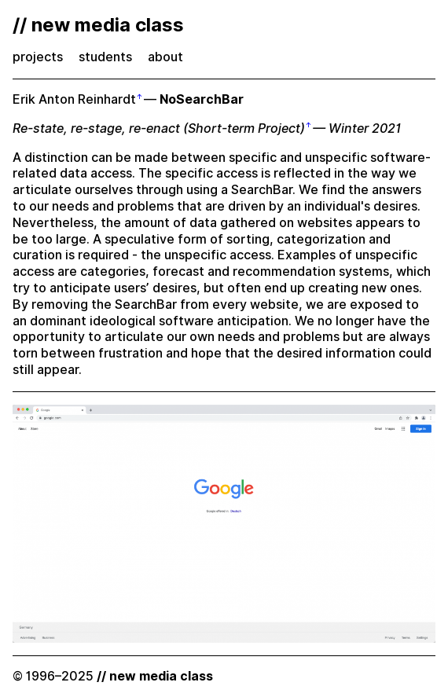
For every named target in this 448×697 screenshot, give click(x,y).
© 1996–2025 (113, 676)
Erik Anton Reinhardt (74, 99)
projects (38, 57)
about (165, 57)
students (105, 57)
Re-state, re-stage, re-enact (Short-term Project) (159, 128)
